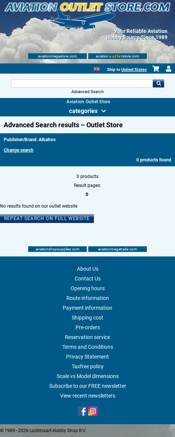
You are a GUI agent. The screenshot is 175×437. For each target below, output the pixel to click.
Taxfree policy (88, 366)
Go (158, 83)
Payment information (87, 308)
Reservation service (87, 337)
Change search (18, 150)
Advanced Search (87, 91)
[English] (97, 68)
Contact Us (88, 279)
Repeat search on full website (47, 218)
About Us (87, 269)
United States (134, 69)
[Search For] (81, 83)
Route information (87, 298)
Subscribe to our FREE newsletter (87, 386)
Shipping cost (87, 318)
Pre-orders (87, 327)
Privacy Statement (87, 357)
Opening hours (88, 288)
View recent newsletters (87, 396)
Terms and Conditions (87, 347)
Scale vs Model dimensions (88, 376)
